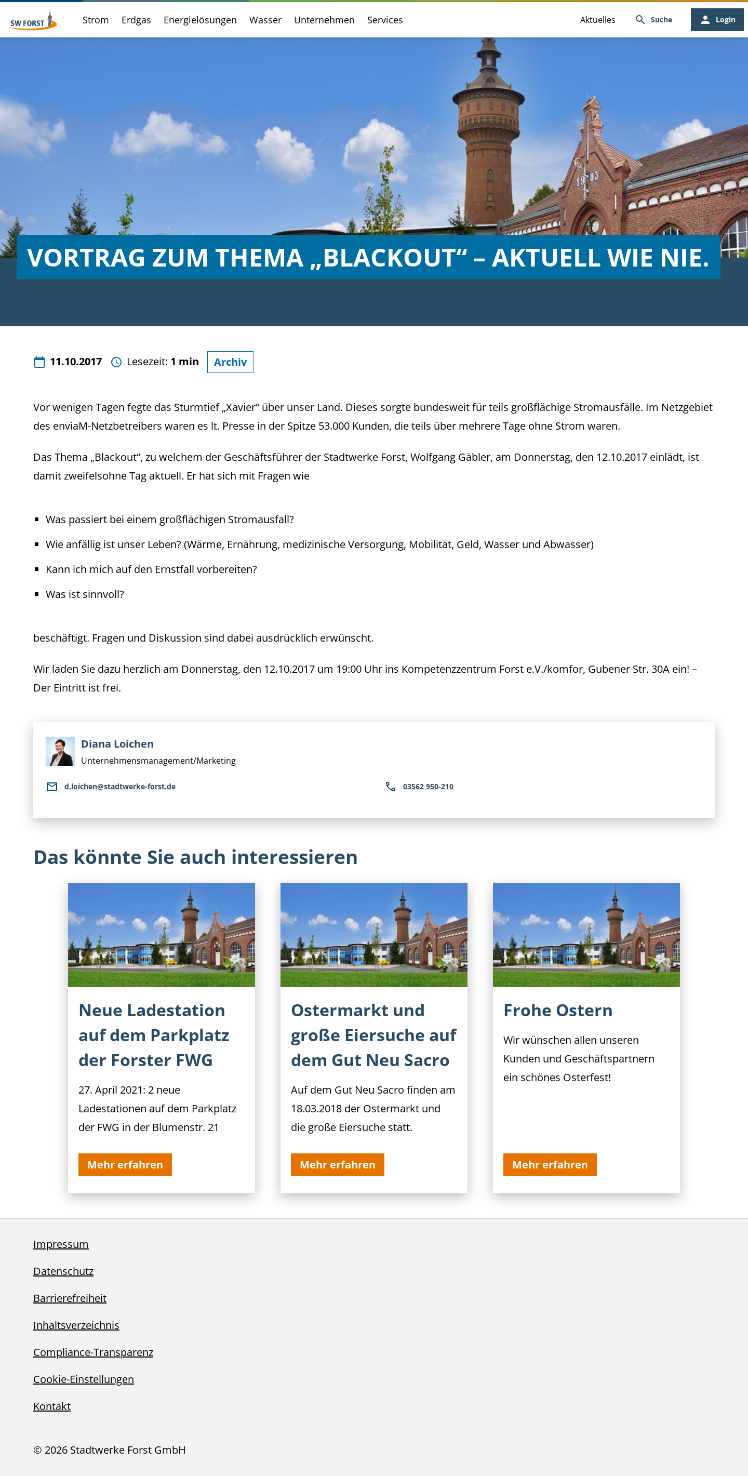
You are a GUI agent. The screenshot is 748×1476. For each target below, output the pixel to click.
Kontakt (52, 1406)
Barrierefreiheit (69, 1298)
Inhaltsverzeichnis (76, 1325)
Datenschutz (63, 1271)
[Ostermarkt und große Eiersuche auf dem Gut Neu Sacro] (374, 1038)
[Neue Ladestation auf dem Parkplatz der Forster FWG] (161, 1038)
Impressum (61, 1244)
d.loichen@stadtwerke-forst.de (111, 786)
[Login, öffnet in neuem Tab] (717, 19)
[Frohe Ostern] (586, 1038)
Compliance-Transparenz (93, 1352)
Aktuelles (598, 19)
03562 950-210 (418, 786)
